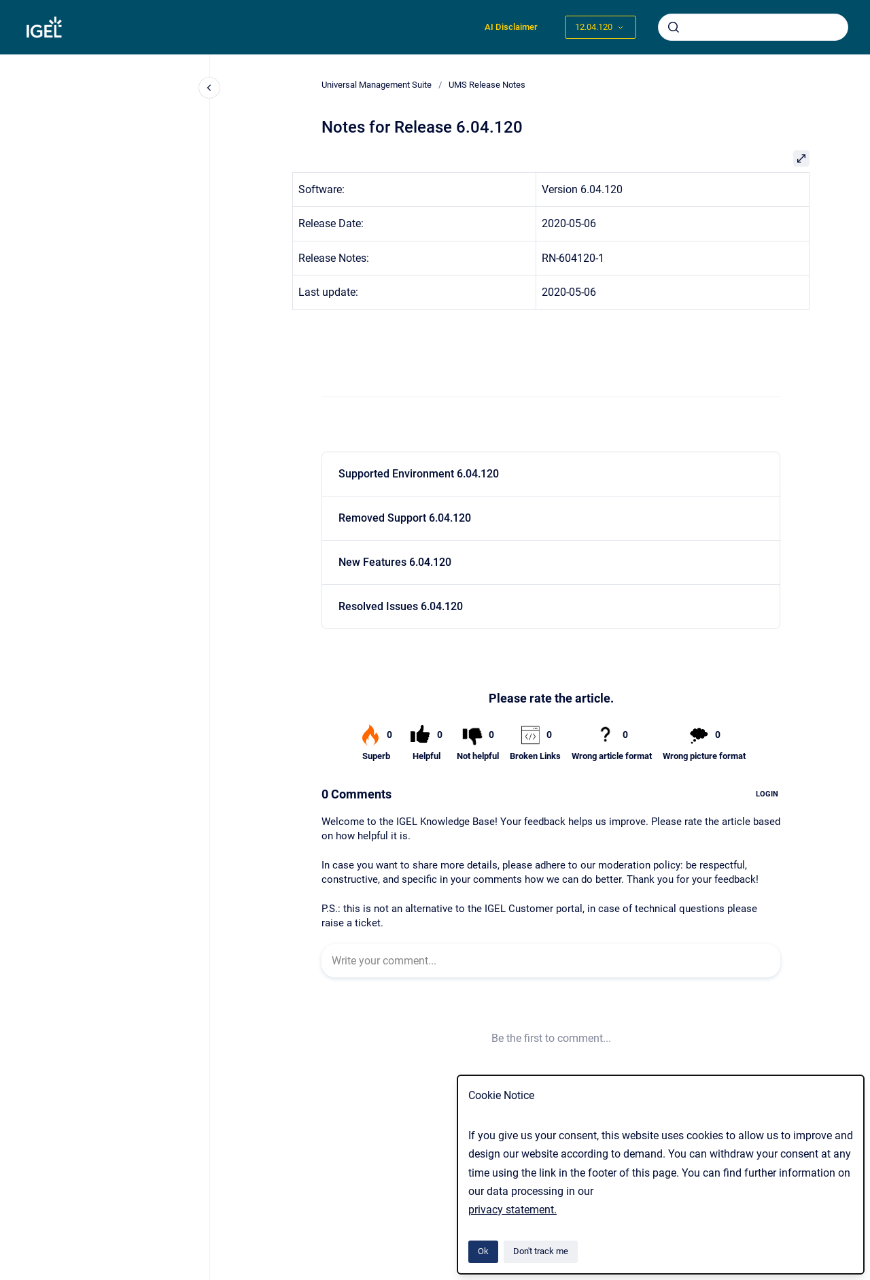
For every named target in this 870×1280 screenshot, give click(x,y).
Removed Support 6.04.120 (404, 517)
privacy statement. (512, 1209)
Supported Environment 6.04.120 (418, 473)
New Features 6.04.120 (394, 562)
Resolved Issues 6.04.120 (400, 606)
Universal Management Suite (376, 85)
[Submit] (673, 27)
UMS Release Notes (487, 85)
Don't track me (540, 1251)
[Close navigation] (209, 88)
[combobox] (753, 27)
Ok (483, 1251)
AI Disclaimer (511, 27)
